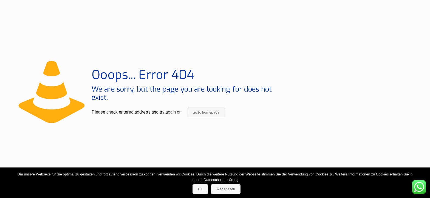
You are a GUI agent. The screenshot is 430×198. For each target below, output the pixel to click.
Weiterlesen (225, 189)
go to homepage (206, 112)
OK (200, 189)
